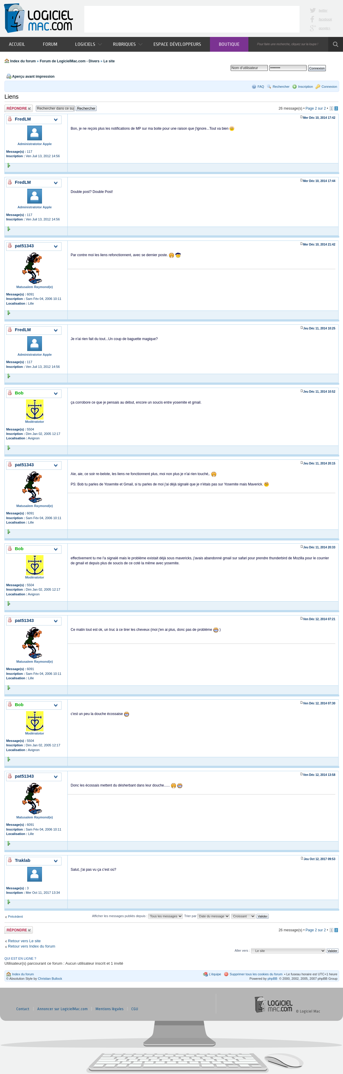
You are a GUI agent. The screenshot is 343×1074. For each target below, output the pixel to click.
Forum (50, 44)
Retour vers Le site (24, 941)
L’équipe (215, 974)
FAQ (261, 86)
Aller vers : (242, 950)
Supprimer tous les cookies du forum (256, 974)
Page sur (315, 108)
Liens (11, 96)
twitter (323, 10)
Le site (109, 61)
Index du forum (23, 61)
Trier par (207, 916)
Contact (22, 1009)
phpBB (272, 978)
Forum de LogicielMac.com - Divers (69, 61)
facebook (325, 19)
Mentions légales (109, 1009)
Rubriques (128, 44)
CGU (134, 1009)
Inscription (305, 86)
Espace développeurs (177, 44)
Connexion (329, 86)
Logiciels (88, 44)
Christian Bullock (50, 978)
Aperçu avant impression (33, 76)
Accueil (17, 44)
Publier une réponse (18, 108)
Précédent (15, 916)
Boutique (229, 44)
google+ (324, 28)
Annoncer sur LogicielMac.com (62, 1009)
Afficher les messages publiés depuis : (137, 916)
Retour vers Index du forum (31, 946)
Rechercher (281, 86)
